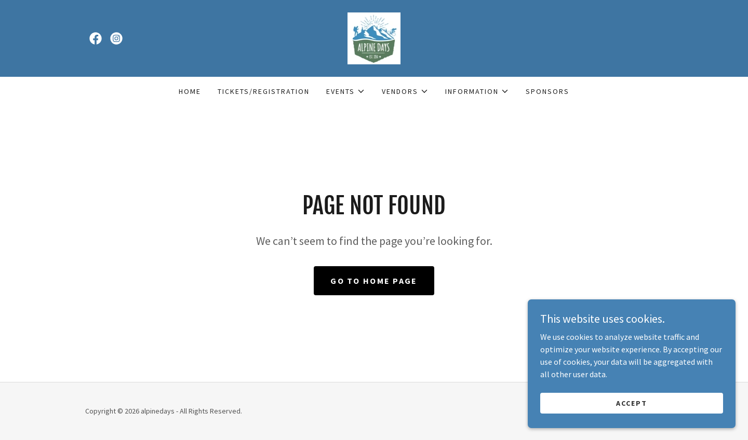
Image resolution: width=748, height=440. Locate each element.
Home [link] (190, 91)
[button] (345, 91)
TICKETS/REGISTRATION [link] (264, 91)
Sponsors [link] (547, 91)
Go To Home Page (373, 281)
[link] (95, 38)
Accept (631, 424)
